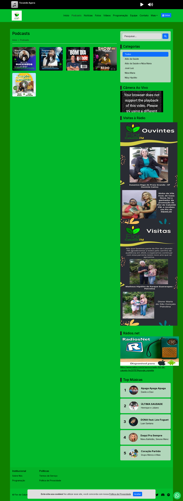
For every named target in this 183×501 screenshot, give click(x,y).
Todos (128, 54)
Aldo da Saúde (132, 59)
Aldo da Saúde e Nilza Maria (138, 63)
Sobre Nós (17, 476)
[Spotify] (168, 495)
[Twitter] (157, 495)
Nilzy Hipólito (131, 77)
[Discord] (163, 495)
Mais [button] (153, 15)
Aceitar (137, 494)
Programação (120, 15)
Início (66, 15)
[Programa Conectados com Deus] (51, 59)
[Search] (165, 36)
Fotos (98, 15)
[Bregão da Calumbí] (24, 85)
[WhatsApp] (177, 495)
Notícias (88, 15)
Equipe (133, 15)
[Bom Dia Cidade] (78, 59)
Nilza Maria (130, 73)
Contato (144, 15)
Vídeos (107, 15)
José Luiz (129, 68)
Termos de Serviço (48, 476)
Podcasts (76, 15)
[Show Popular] (105, 59)
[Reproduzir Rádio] (142, 4)
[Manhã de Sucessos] (24, 59)
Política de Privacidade (50, 480)
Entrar (166, 15)
